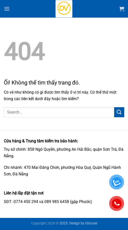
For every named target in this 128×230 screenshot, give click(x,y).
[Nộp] (119, 112)
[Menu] (7, 9)
